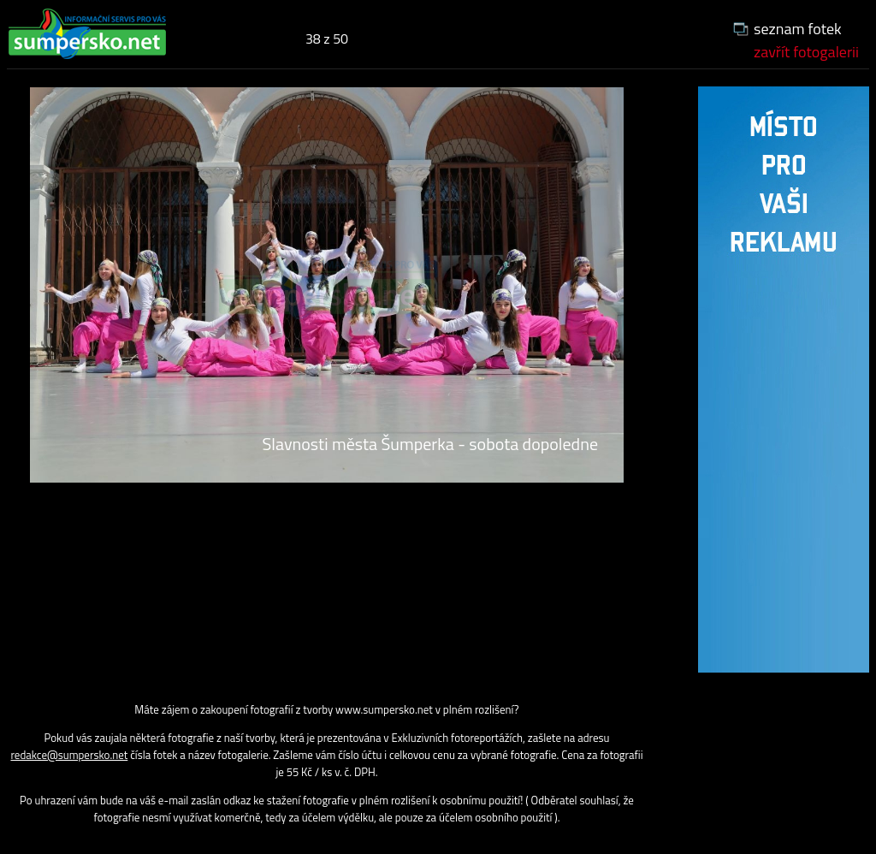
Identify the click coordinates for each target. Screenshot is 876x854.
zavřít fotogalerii (806, 51)
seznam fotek (798, 28)
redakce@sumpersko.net (68, 754)
